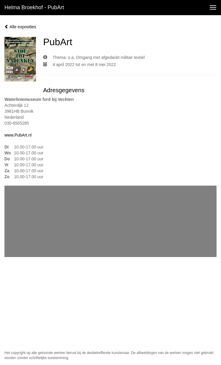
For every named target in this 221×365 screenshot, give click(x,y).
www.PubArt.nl (18, 135)
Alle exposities (20, 26)
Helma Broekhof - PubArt (34, 7)
